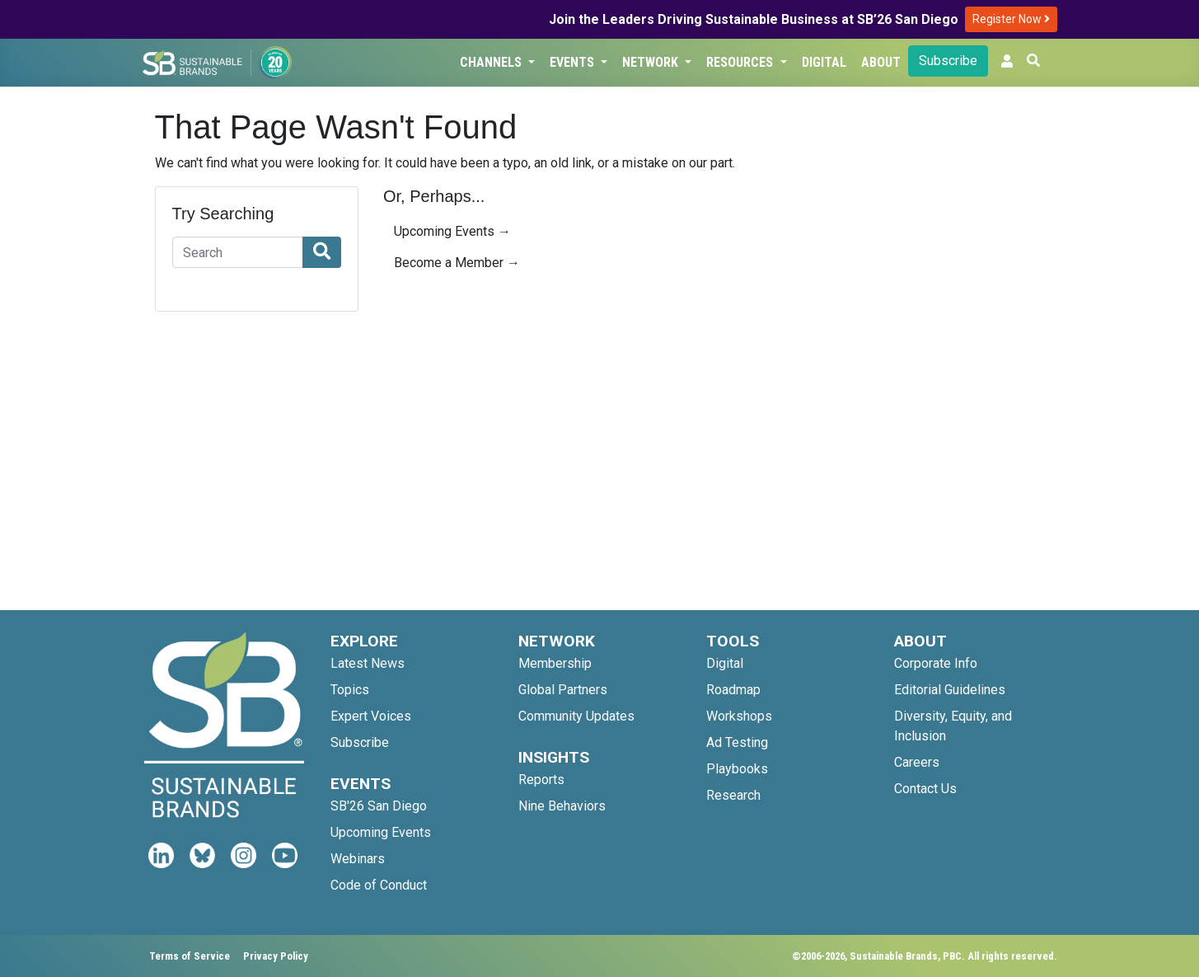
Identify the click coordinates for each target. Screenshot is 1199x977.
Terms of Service (189, 956)
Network (651, 62)
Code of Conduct (378, 885)
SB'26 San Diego (378, 806)
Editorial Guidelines (949, 690)
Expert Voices (370, 716)
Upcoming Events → (452, 231)
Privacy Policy (275, 956)
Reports (541, 779)
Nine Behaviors (562, 806)
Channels (492, 62)
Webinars (357, 859)
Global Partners (562, 690)
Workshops (739, 716)
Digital (824, 62)
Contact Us (925, 788)
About (881, 62)
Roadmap (733, 690)
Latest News (367, 663)
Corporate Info (935, 663)
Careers (916, 762)
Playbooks (737, 769)
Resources (741, 62)
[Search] (238, 252)
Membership (555, 663)
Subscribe (948, 60)
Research (733, 795)
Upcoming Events (380, 832)
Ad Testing (737, 742)
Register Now (1011, 19)
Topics (349, 690)
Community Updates (576, 716)
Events (573, 62)
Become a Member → (457, 262)
